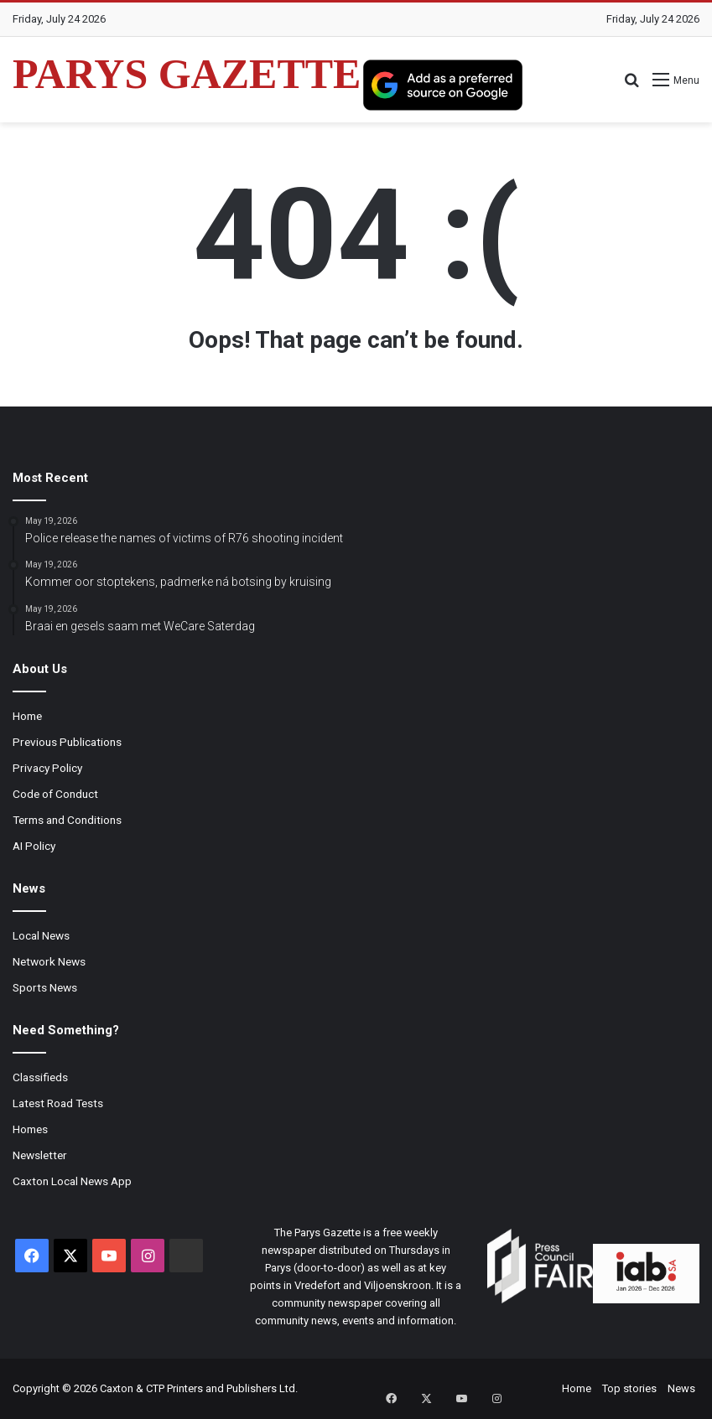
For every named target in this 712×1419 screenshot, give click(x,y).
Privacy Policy (47, 767)
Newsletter (40, 1155)
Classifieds (40, 1077)
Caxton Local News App (72, 1181)
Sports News (45, 987)
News (681, 1388)
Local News (41, 935)
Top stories (629, 1388)
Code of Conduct (55, 793)
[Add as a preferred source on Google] (442, 85)
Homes (30, 1129)
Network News (49, 961)
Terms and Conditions (67, 819)
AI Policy (34, 845)
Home (27, 715)
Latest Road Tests (58, 1103)
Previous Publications (67, 741)
